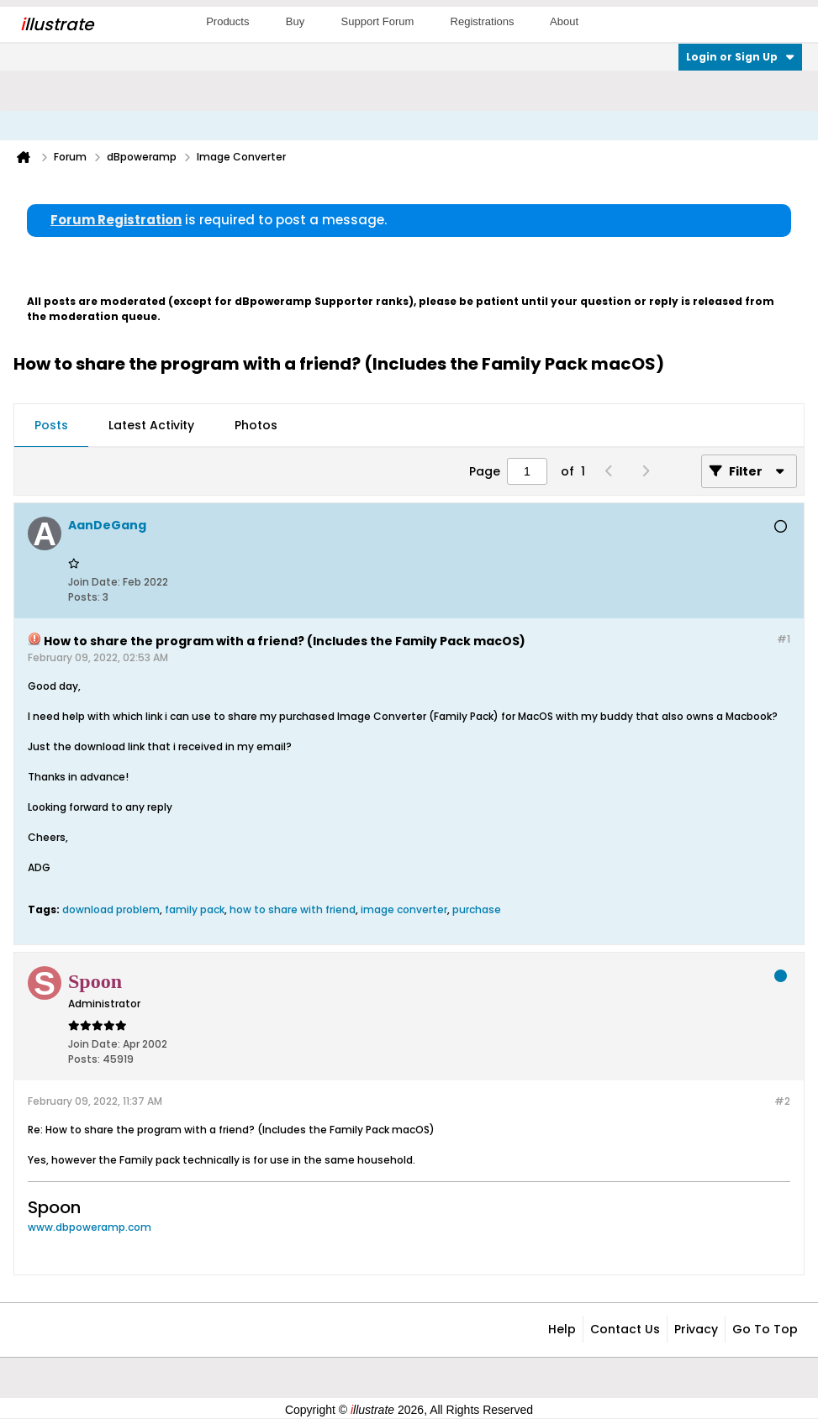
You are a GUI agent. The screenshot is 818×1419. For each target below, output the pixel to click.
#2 (782, 1101)
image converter (404, 909)
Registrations (483, 21)
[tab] (51, 426)
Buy (295, 21)
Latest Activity (151, 425)
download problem (111, 909)
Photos (256, 425)
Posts (51, 425)
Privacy (696, 1329)
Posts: (84, 597)
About (564, 21)
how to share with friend (293, 909)
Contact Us (625, 1329)
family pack (194, 909)
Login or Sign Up (740, 57)
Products (227, 21)
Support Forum (377, 21)
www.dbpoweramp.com (89, 1227)
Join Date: (94, 582)
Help (562, 1329)
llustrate (56, 24)
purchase (476, 909)
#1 (783, 639)
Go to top (765, 1329)
